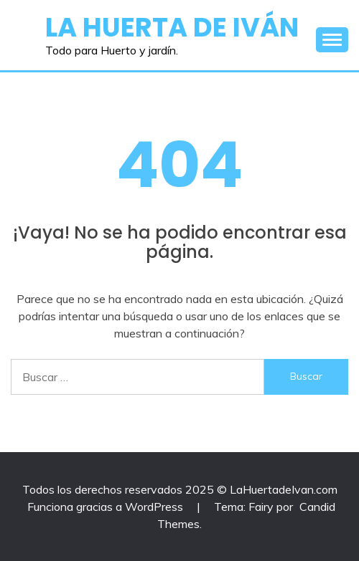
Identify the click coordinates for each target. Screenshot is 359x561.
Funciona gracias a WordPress (106, 506)
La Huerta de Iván (172, 27)
